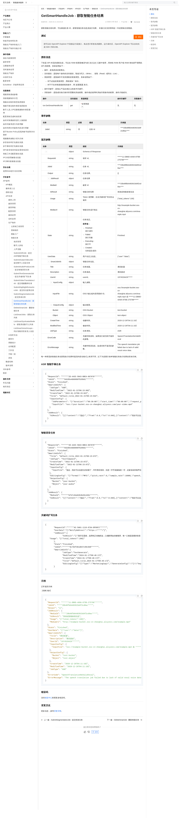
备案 (152, 4)
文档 (146, 4)
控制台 (158, 4)
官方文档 (6, 11)
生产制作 (86, 17)
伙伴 (69, 4)
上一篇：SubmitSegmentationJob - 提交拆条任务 (62, 739)
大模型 (26, 4)
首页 (42, 17)
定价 (55, 4)
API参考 (70, 17)
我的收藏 (137, 30)
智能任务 (95, 17)
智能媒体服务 (18, 11)
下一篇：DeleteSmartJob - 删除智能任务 (124, 739)
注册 (164, 4)
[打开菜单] (4, 4)
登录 (173, 4)
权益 (49, 4)
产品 (33, 4)
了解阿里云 (83, 4)
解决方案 (40, 4)
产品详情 (124, 30)
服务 (75, 4)
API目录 (78, 17)
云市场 (62, 4)
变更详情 (57, 730)
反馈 (95, 751)
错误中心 (48, 717)
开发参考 (61, 17)
